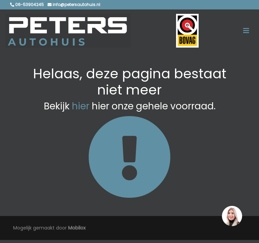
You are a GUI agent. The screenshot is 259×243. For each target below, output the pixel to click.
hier (80, 106)
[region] (232, 216)
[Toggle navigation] (246, 31)
